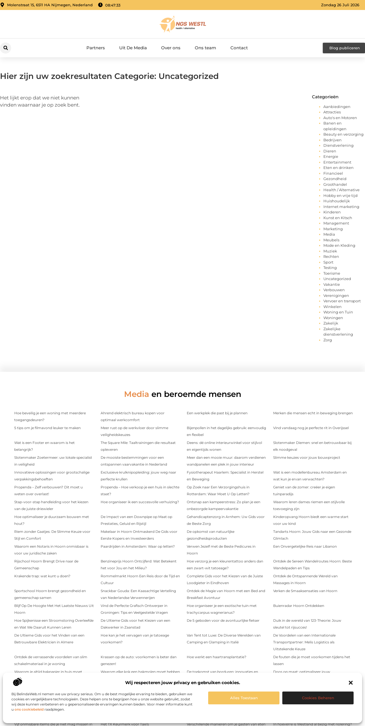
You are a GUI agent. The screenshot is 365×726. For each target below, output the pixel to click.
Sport (328, 262)
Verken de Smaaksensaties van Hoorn (305, 591)
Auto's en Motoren (340, 117)
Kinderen (332, 212)
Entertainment (337, 162)
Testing (330, 267)
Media (329, 234)
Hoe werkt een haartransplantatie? (216, 657)
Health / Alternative (341, 189)
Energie (330, 156)
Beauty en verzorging (343, 134)
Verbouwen (334, 289)
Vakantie (331, 284)
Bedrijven (332, 140)
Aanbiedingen (336, 106)
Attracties (332, 112)
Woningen (333, 317)
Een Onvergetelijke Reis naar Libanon (305, 546)
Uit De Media (133, 47)
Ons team (205, 47)
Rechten (331, 256)
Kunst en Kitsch (337, 217)
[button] (351, 683)
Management (336, 223)
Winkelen (332, 306)
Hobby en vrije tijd (340, 195)
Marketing (333, 229)
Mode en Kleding (339, 245)
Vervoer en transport (342, 301)
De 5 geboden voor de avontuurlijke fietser (223, 620)
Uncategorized (337, 278)
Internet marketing (341, 206)
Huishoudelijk (336, 201)
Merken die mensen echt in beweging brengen (313, 413)
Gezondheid (334, 178)
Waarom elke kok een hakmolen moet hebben (140, 672)
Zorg (327, 340)
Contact (239, 47)
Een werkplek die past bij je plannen (217, 413)
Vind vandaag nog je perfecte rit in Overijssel (311, 428)
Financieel (333, 173)
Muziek (330, 251)
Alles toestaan (244, 698)
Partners (95, 47)
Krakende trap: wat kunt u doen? (42, 576)
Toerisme (331, 273)
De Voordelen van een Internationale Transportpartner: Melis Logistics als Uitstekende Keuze (304, 642)
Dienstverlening (338, 145)
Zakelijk (330, 323)
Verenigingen (336, 295)
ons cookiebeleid (29, 709)
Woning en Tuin (338, 312)
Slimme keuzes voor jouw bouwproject (306, 457)
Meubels (331, 240)
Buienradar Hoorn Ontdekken (298, 605)
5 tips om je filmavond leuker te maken (47, 428)
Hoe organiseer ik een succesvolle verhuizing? (140, 502)
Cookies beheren (318, 698)
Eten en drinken (338, 167)
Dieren (329, 151)
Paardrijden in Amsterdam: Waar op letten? (138, 546)
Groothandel (335, 184)
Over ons (171, 47)
